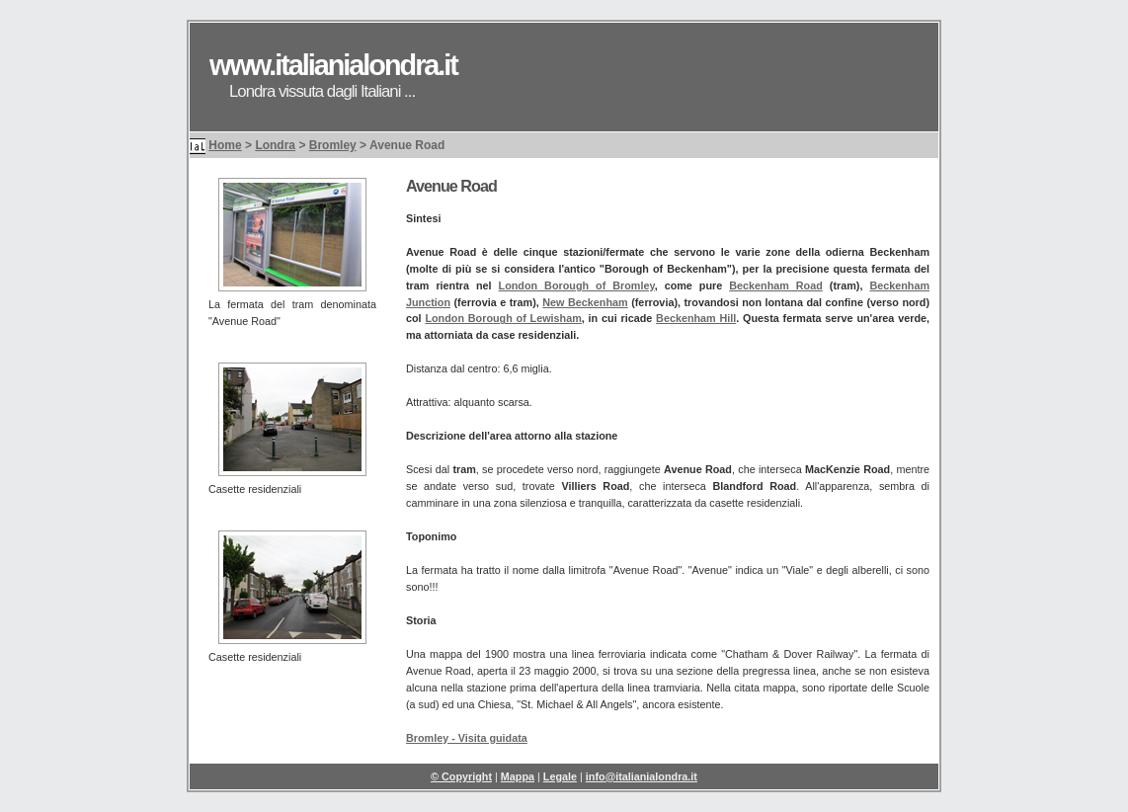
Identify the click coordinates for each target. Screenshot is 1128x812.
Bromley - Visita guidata (466, 738)
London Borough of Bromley (577, 285)
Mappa (517, 776)
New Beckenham (584, 302)
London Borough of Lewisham (503, 318)
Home (224, 145)
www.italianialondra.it (333, 65)
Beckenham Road (776, 285)
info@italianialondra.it (641, 776)
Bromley (333, 145)
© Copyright (461, 776)
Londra (275, 145)
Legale (560, 776)
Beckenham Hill (696, 318)
